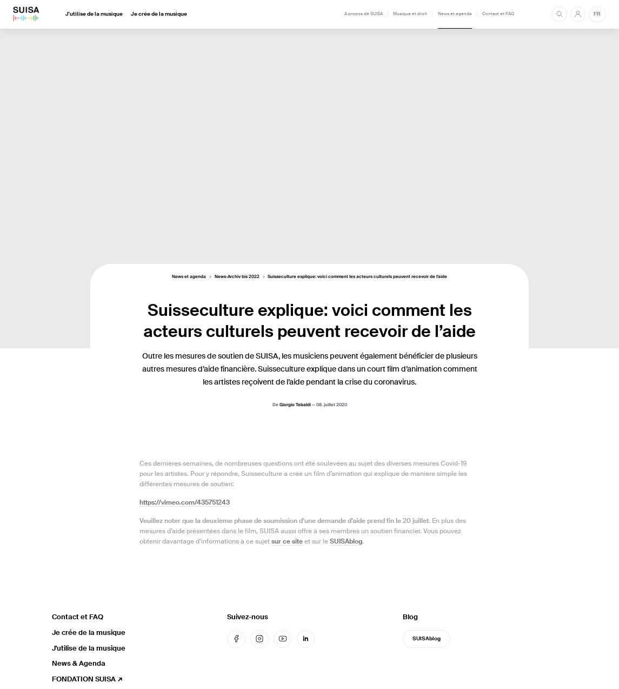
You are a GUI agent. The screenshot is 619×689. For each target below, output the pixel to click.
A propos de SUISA (363, 14)
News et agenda (455, 14)
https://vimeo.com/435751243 (184, 502)
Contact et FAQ (498, 14)
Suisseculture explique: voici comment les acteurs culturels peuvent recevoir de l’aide (357, 277)
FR (597, 14)
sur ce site (287, 541)
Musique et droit (410, 14)
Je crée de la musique (159, 14)
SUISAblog (346, 541)
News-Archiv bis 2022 (237, 277)
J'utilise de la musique (94, 14)
